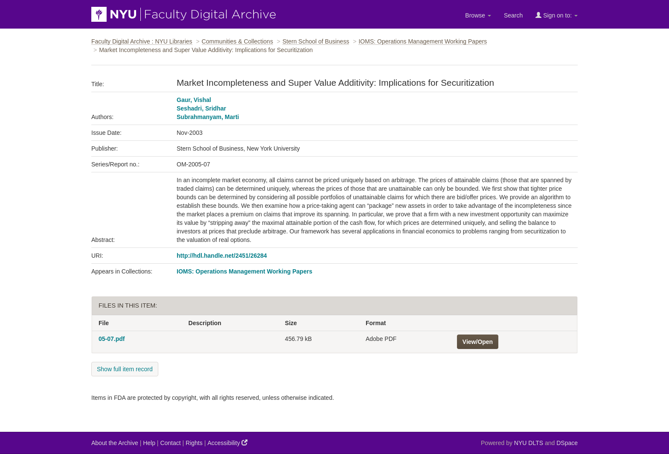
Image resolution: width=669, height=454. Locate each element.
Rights (194, 442)
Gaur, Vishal (194, 99)
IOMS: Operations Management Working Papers (422, 41)
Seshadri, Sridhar (201, 108)
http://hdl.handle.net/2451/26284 (222, 255)
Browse (478, 15)
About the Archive (114, 442)
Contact (170, 442)
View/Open (477, 341)
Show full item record (125, 369)
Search (513, 15)
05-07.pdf (112, 338)
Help (149, 442)
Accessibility (227, 442)
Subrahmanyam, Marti (208, 117)
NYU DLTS (528, 442)
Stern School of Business (315, 41)
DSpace (567, 442)
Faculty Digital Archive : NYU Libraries (141, 41)
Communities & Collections (237, 41)
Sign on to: (556, 15)
